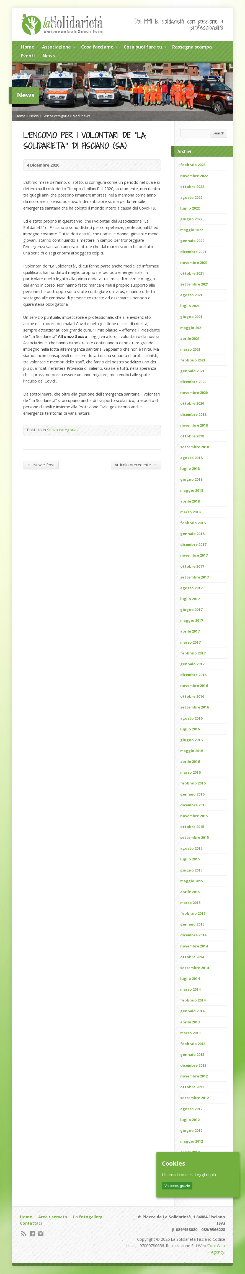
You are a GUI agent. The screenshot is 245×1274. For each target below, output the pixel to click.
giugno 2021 (191, 316)
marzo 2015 (190, 902)
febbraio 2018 (192, 522)
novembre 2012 (194, 1076)
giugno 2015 (191, 870)
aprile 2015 (190, 891)
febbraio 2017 (192, 653)
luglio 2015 (190, 859)
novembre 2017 (194, 555)
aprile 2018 (190, 501)
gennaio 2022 (192, 240)
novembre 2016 (194, 685)
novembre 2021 (194, 262)
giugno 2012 (191, 1130)
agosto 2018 (191, 457)
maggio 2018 (191, 490)
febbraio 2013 (192, 1043)
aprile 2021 (190, 338)
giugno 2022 (191, 218)
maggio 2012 (191, 1141)
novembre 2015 (194, 815)
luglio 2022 (190, 208)
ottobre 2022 (192, 186)
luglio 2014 (190, 978)
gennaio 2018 (192, 533)
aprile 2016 (190, 761)
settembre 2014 (194, 967)
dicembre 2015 (193, 804)
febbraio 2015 (192, 913)
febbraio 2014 (192, 1000)
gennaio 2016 (192, 794)
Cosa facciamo (97, 47)
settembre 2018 (194, 446)
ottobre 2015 (192, 826)
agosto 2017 (191, 587)
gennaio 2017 (192, 663)
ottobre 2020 (192, 403)
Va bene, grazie (177, 1186)
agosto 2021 (191, 294)
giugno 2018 (191, 479)
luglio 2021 (190, 305)
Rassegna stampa (192, 47)
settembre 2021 (194, 284)
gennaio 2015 (192, 924)
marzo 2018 (190, 511)
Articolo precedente (136, 464)
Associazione (56, 47)
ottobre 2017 (192, 566)
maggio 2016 (191, 750)
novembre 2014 (194, 946)
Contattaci (31, 1223)
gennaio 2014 (192, 1010)
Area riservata (52, 1216)
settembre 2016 (194, 707)
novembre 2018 (194, 425)
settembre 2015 (194, 837)
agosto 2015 (191, 848)
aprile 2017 (190, 631)
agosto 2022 (191, 197)
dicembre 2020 (193, 381)
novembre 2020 (194, 392)
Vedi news (82, 115)
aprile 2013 (190, 1022)
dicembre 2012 (193, 1065)
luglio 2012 (190, 1119)
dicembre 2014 (193, 934)
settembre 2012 (194, 1097)
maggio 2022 (191, 229)
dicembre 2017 (193, 544)
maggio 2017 (191, 620)
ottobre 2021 (192, 273)
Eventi (28, 56)
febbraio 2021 (192, 360)
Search (218, 133)
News (49, 56)
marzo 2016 (190, 772)
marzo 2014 (190, 989)
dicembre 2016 (193, 674)
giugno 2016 (191, 739)
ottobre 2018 (192, 436)
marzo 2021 (190, 349)
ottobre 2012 (192, 1086)
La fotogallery (87, 1216)
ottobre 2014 (192, 956)
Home (27, 47)
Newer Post (41, 464)
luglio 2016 (190, 729)
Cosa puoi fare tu (143, 47)
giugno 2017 (191, 609)
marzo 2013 (190, 1032)
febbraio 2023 (192, 164)
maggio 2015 (191, 880)
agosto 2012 (191, 1108)
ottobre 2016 (192, 696)
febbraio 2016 (192, 783)
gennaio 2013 (192, 1054)
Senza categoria (56, 115)
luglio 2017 (190, 598)
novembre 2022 (194, 175)
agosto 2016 (191, 718)
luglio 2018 (190, 468)
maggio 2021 (191, 327)
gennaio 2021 (192, 370)
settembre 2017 (194, 577)
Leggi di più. (206, 1174)
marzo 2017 (190, 642)
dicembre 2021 (193, 251)
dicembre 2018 (193, 414)
